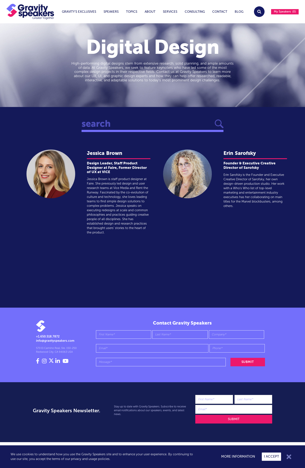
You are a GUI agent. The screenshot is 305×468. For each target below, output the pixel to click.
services (170, 12)
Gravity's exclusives (79, 12)
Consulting (195, 12)
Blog (239, 12)
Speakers (111, 12)
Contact (219, 12)
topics (131, 12)
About (150, 12)
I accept (271, 456)
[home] (27, 11)
